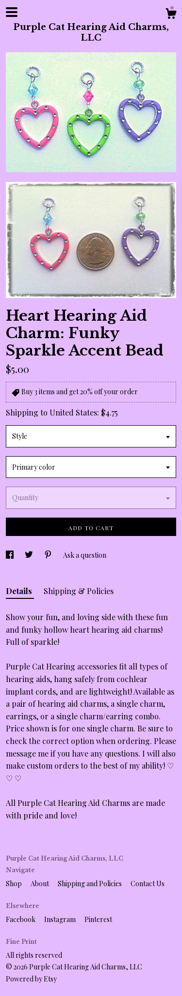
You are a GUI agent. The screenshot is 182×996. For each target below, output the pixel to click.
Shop (14, 883)
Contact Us (148, 883)
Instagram (60, 919)
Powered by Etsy (31, 978)
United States (73, 412)
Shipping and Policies (90, 883)
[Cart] (170, 14)
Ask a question (84, 555)
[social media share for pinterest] (48, 555)
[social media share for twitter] (29, 555)
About (40, 883)
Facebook (21, 919)
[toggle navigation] (11, 12)
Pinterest (98, 919)
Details (20, 591)
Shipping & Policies (79, 591)
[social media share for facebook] (10, 555)
